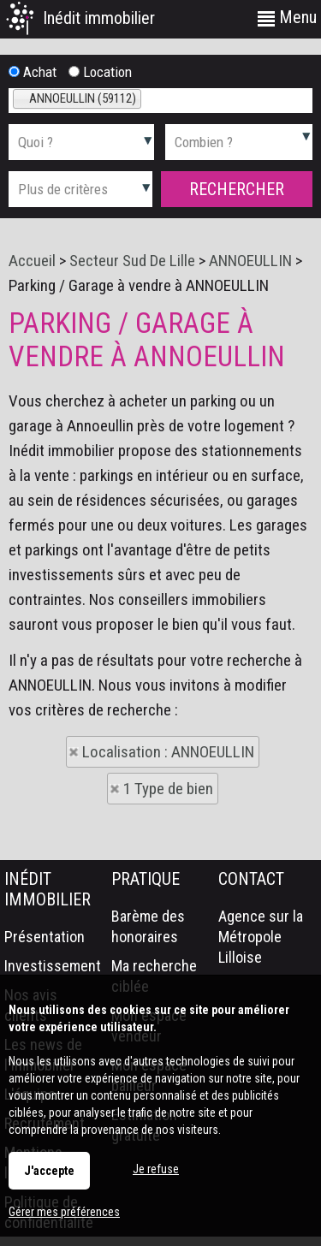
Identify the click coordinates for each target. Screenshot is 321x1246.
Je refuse (156, 1169)
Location (100, 71)
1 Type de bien (168, 788)
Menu (287, 17)
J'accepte (49, 1171)
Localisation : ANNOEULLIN (168, 752)
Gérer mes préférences (64, 1212)
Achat (32, 71)
